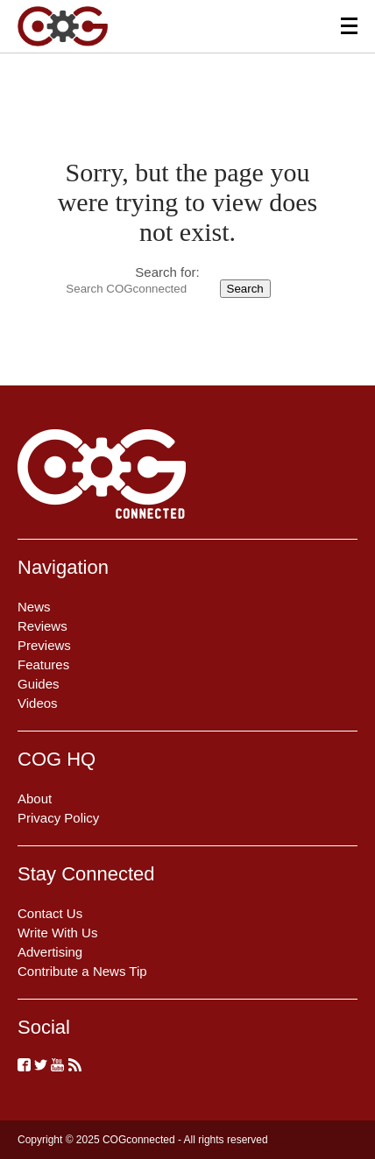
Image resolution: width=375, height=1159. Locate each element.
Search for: (167, 272)
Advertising (50, 951)
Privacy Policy (58, 817)
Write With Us (57, 932)
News (34, 606)
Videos (38, 703)
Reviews (42, 625)
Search (245, 288)
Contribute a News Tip (82, 971)
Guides (39, 683)
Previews (44, 645)
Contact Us (50, 913)
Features (43, 664)
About (35, 798)
